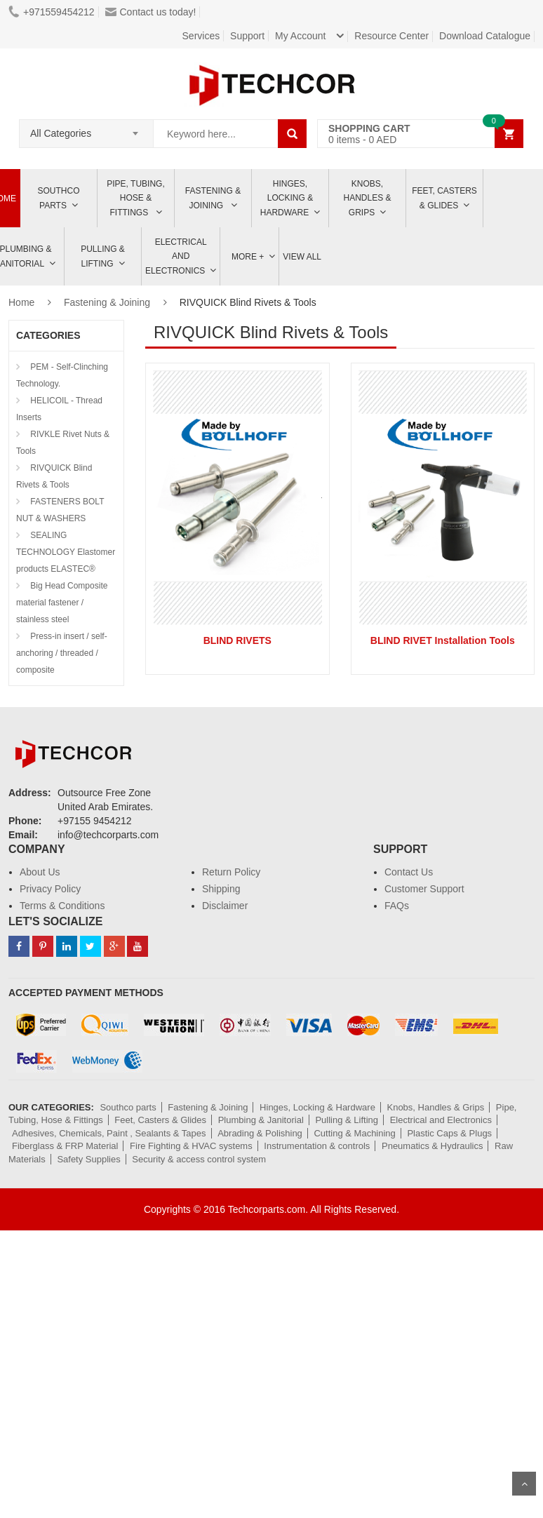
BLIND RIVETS (237, 640)
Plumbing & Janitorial (261, 1120)
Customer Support (424, 888)
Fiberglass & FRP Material (65, 1146)
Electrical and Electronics (441, 1120)
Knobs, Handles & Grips (367, 198)
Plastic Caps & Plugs (449, 1133)
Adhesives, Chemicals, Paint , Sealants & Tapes (109, 1133)
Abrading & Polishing (259, 1133)
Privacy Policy (50, 888)
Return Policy (231, 872)
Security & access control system (199, 1159)
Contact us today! (150, 12)
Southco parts (59, 198)
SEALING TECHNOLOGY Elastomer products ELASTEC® (65, 552)
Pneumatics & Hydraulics (432, 1146)
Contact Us (408, 872)
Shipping (221, 888)
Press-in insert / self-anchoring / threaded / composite (61, 653)
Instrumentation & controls (317, 1146)
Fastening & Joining (213, 198)
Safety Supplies (88, 1159)
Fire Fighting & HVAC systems (191, 1146)
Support (247, 35)
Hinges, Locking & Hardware (286, 198)
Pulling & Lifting (103, 256)
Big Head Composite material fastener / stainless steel (61, 602)
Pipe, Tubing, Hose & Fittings (135, 198)
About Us (40, 872)
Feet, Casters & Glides (444, 198)
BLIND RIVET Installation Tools (442, 640)
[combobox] (86, 129)
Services (201, 35)
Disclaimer (225, 905)
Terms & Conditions (62, 905)
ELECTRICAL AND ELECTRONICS (176, 256)
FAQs (396, 905)
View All (302, 257)
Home (21, 302)
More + (248, 257)
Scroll (524, 1484)
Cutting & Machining (354, 1133)
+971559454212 (51, 12)
